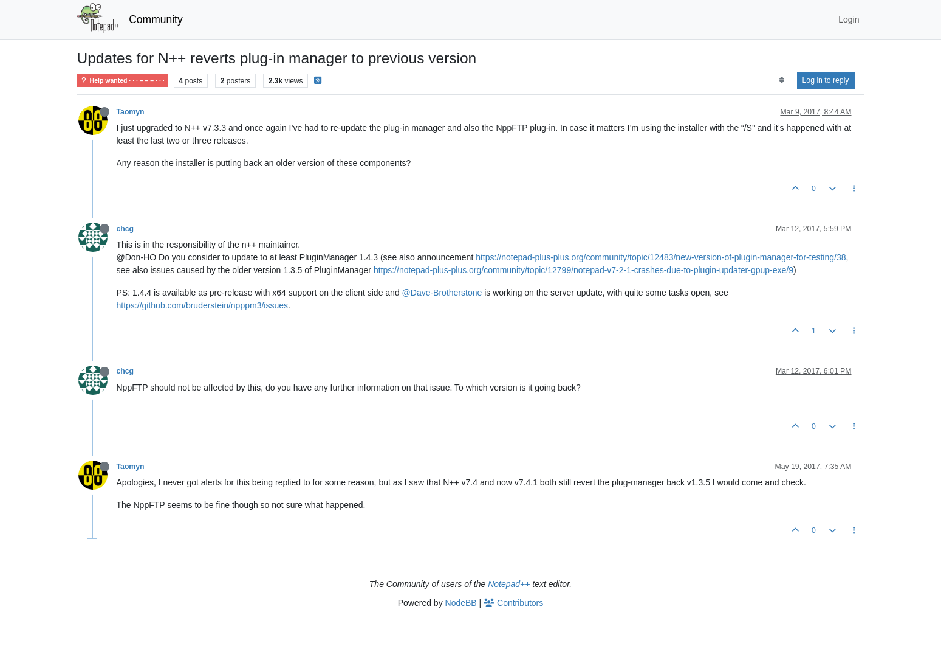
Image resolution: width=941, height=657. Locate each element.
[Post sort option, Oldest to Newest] (782, 80)
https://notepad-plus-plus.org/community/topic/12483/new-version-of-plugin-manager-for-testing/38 (661, 257)
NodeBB (461, 603)
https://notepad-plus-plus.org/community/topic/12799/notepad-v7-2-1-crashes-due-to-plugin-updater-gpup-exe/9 (583, 270)
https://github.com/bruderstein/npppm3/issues (203, 305)
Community (156, 19)
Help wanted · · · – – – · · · (122, 81)
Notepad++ (509, 584)
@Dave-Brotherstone (442, 292)
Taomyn (131, 112)
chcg (125, 228)
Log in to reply (825, 80)
